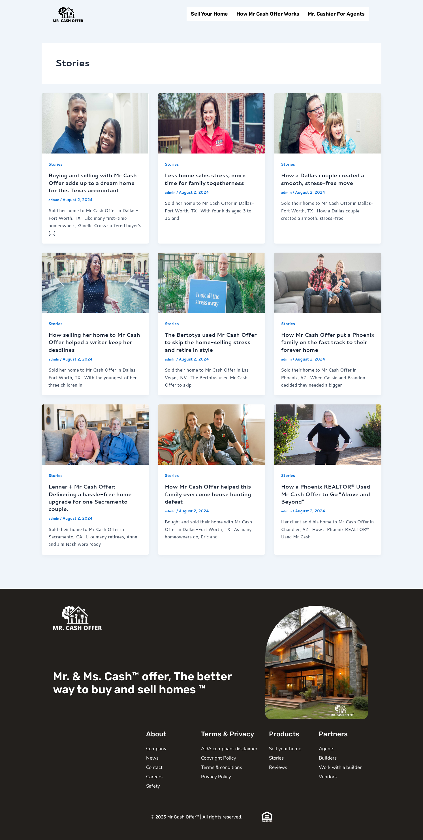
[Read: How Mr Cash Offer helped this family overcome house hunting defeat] (211, 441)
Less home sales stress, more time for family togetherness (208, 178)
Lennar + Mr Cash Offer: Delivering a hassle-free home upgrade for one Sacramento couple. (93, 504)
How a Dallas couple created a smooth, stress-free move (325, 178)
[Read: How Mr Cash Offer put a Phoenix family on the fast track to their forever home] (327, 289)
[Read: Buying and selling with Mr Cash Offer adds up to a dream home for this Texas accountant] (95, 123)
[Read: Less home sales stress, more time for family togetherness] (211, 123)
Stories (56, 164)
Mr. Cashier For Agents (336, 14)
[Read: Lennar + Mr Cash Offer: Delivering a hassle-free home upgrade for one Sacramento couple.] (95, 441)
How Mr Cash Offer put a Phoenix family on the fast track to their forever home (321, 349)
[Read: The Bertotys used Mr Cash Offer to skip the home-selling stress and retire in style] (211, 289)
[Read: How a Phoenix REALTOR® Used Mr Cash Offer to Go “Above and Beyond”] (327, 441)
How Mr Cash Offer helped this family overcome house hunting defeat (211, 500)
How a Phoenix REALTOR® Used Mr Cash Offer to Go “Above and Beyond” (320, 500)
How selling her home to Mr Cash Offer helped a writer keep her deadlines (89, 349)
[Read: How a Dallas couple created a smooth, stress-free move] (327, 123)
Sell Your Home (209, 14)
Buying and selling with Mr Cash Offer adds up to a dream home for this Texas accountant (93, 186)
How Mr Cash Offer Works (267, 14)
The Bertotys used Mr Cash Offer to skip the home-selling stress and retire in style (210, 349)
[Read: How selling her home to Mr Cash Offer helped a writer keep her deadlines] (95, 289)
